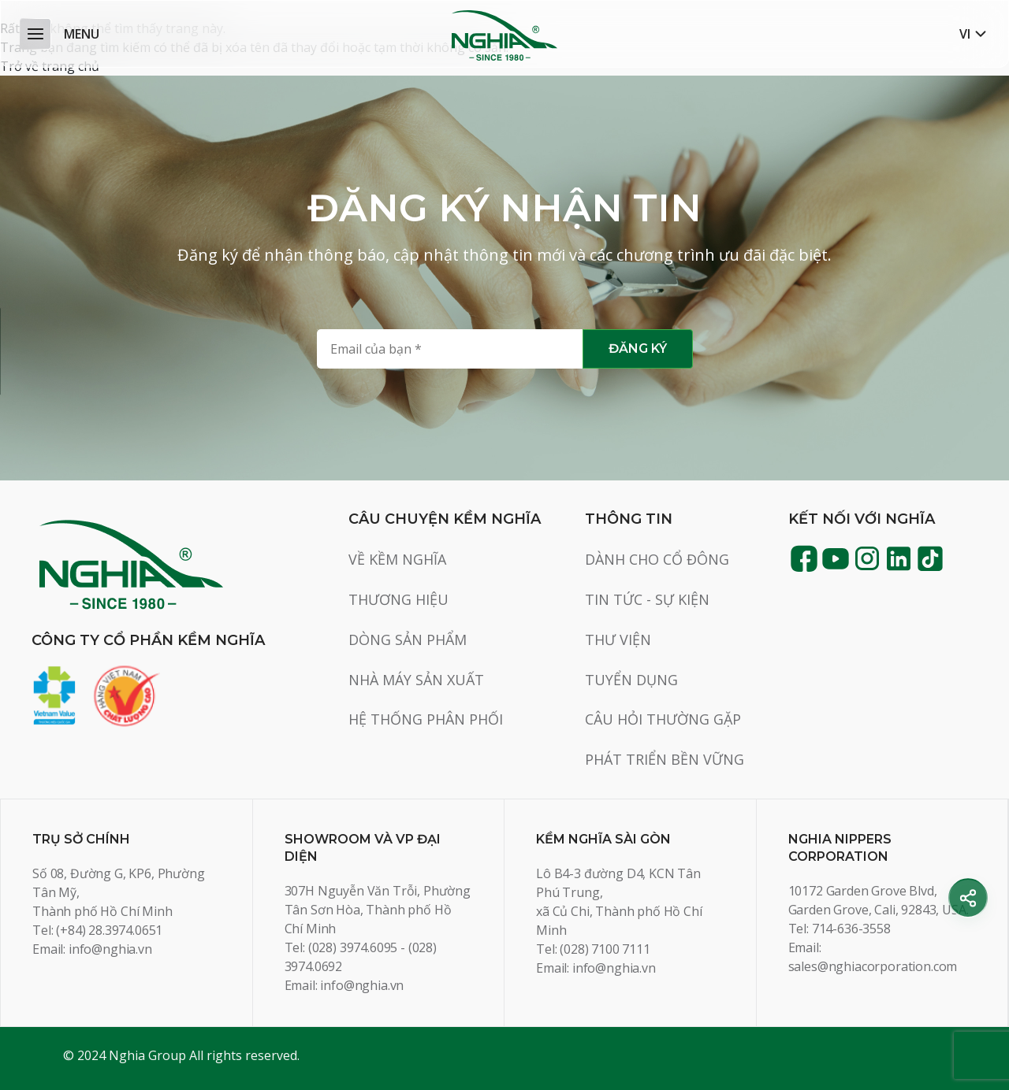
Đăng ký (638, 348)
